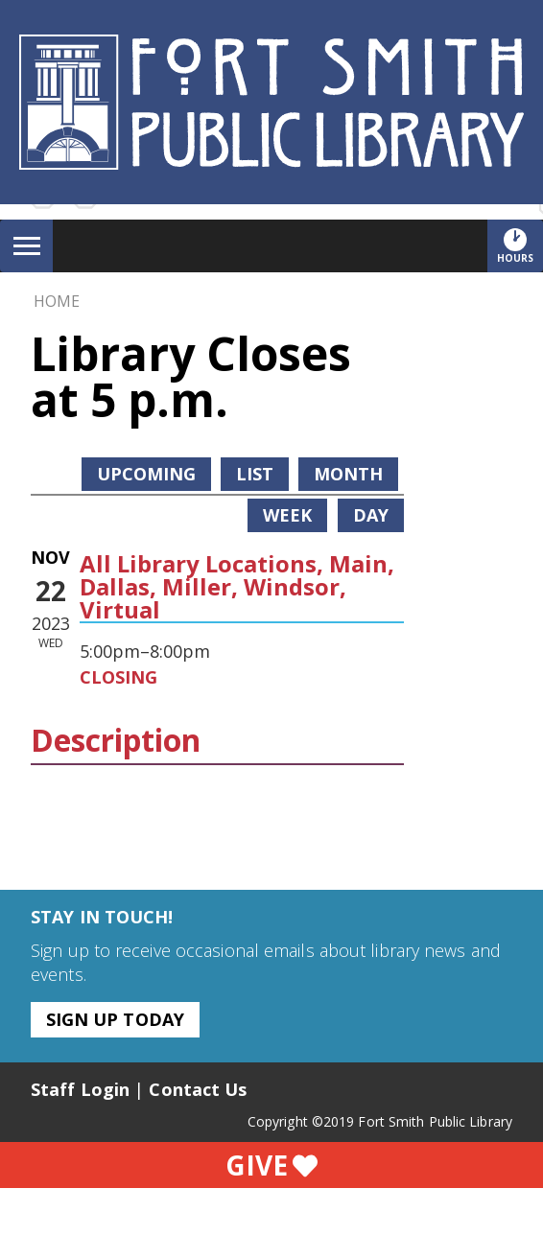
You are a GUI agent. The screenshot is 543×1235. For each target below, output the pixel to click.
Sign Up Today (115, 1019)
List (254, 473)
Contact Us (198, 1089)
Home (57, 301)
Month (348, 473)
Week (287, 514)
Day (371, 514)
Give (271, 1165)
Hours (520, 245)
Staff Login (80, 1089)
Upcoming (146, 473)
